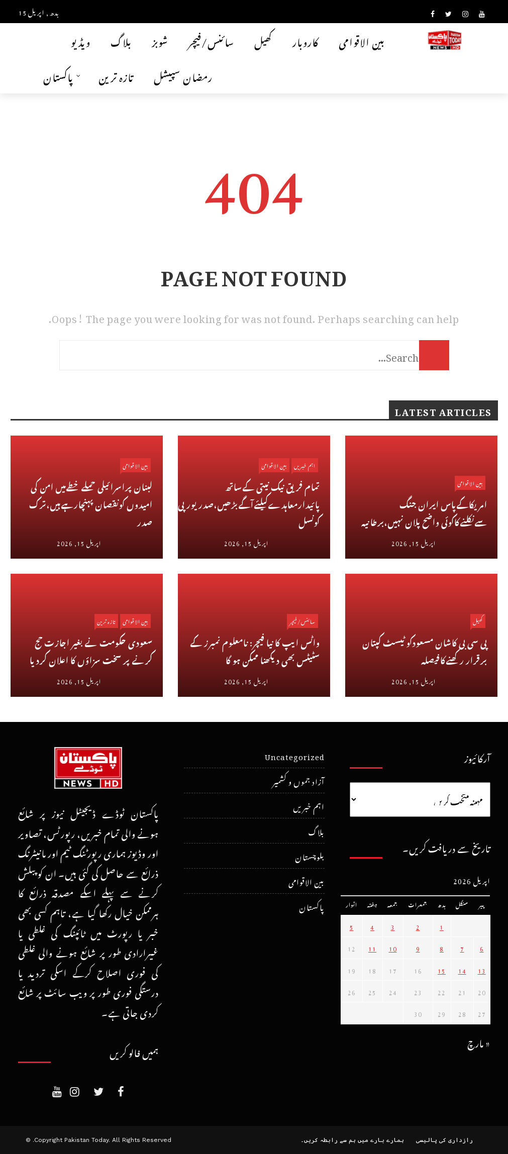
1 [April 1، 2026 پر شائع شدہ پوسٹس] (442, 925)
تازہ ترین (116, 75)
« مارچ (478, 1041)
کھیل (263, 40)
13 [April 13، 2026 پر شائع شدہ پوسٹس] (482, 969)
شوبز (160, 40)
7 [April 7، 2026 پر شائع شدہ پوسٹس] (462, 947)
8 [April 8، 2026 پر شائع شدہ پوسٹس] (442, 947)
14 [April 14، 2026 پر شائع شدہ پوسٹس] (462, 969)
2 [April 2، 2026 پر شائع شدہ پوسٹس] (418, 925)
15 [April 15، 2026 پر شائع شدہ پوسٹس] (442, 969)
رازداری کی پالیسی (444, 1139)
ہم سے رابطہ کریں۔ (328, 1139)
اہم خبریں (305, 465)
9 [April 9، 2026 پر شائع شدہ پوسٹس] (418, 947)
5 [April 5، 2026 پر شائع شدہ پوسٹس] (352, 925)
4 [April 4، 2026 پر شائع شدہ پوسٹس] (372, 925)
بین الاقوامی (362, 40)
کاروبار (305, 40)
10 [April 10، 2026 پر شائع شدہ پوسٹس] (393, 947)
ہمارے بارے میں (381, 1139)
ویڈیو (80, 40)
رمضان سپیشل (183, 75)
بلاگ (121, 40)
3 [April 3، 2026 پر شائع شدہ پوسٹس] (393, 925)
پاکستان (58, 75)
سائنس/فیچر (211, 40)
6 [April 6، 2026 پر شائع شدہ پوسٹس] (482, 947)
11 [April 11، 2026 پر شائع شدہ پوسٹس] (372, 947)
